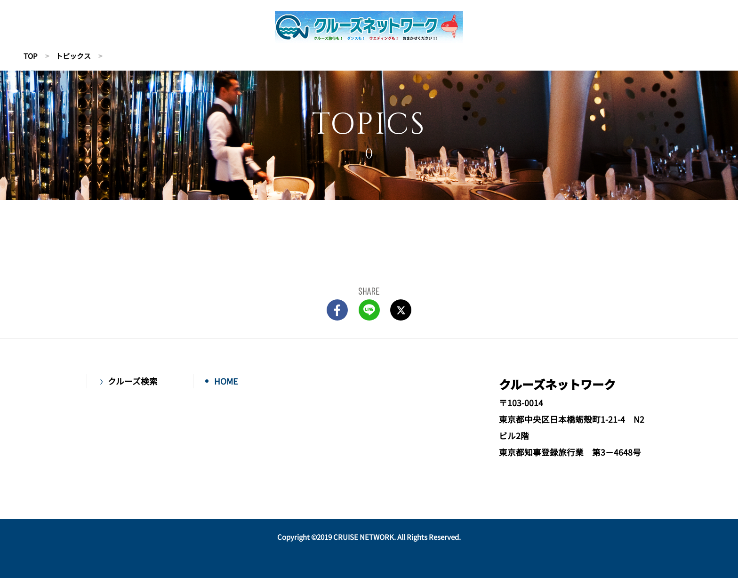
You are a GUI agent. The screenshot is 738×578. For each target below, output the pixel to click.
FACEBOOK (337, 310)
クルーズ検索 (133, 381)
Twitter (400, 310)
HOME (226, 381)
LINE (369, 310)
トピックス (73, 56)
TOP (31, 56)
